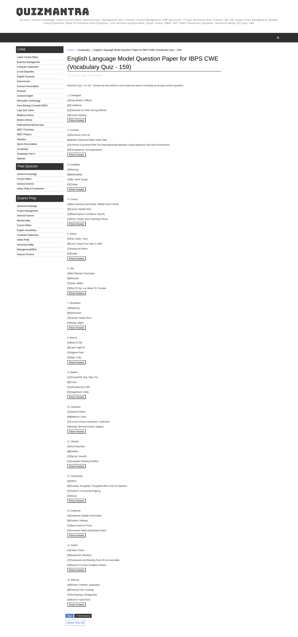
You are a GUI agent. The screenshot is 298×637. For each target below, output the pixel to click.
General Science (25, 184)
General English (25, 96)
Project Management (27, 211)
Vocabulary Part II (26, 153)
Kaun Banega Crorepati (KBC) (32, 105)
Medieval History (25, 115)
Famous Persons (25, 254)
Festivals (21, 91)
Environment (23, 81)
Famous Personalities (28, 86)
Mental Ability (23, 220)
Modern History (24, 120)
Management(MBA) (27, 249)
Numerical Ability (25, 244)
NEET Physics (24, 134)
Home (70, 49)
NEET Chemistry (25, 129)
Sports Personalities (27, 144)
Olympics (21, 139)
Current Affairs (24, 179)
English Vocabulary (26, 230)
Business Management (28, 62)
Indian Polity (23, 239)
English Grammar (26, 76)
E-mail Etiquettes (25, 71)
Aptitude (21, 158)
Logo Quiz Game (25, 110)
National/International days (30, 125)
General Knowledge (27, 174)
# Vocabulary (83, 615)
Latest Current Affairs (27, 57)
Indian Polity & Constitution (30, 188)
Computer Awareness (28, 67)
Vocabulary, (96, 75)
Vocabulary (22, 149)
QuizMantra (52, 11)
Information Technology (28, 100)
